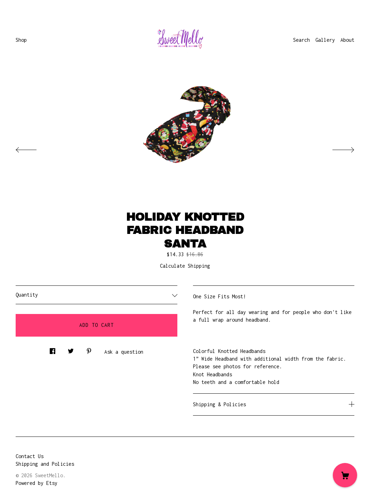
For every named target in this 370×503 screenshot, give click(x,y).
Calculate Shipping (185, 266)
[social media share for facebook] (52, 349)
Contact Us (29, 456)
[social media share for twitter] (71, 349)
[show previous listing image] (33, 148)
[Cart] (345, 475)
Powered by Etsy (36, 483)
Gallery (325, 40)
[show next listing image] (337, 148)
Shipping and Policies (45, 464)
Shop (21, 40)
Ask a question (123, 352)
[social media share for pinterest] (89, 349)
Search (301, 40)
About (347, 40)
